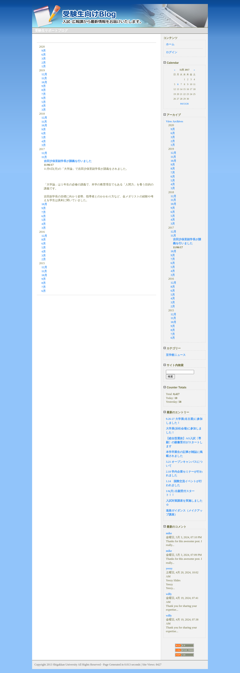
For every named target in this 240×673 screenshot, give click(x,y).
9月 (43, 50)
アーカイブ (172, 115)
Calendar (171, 62)
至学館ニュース (176, 355)
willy (169, 594)
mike (169, 533)
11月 (44, 78)
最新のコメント (174, 526)
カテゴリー (172, 348)
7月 (43, 94)
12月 (44, 74)
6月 (43, 54)
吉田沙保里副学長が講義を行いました (68, 161)
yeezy (169, 568)
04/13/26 (184, 103)
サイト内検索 (173, 365)
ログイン (171, 52)
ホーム (170, 44)
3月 (43, 58)
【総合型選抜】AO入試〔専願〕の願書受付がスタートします (184, 442)
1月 (43, 66)
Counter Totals (174, 387)
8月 (43, 90)
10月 (44, 82)
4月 (43, 105)
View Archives (174, 121)
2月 (43, 62)
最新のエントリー (176, 412)
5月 (43, 102)
